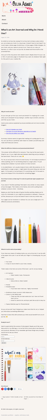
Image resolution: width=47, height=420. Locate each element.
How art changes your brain (14, 129)
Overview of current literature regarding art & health (21, 131)
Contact (5, 23)
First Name (4, 334)
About (4, 19)
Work (3, 16)
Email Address (5, 338)
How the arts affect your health (15, 133)
